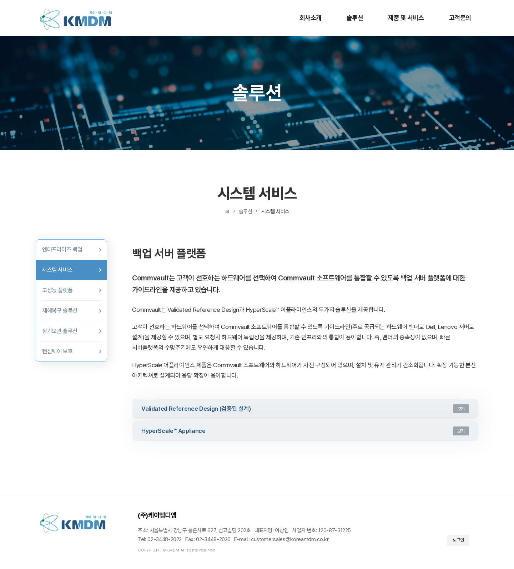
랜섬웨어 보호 (57, 351)
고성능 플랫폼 (57, 290)
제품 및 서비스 (406, 17)
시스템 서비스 (57, 269)
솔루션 (355, 17)
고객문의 (460, 17)
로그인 (458, 540)
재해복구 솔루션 (59, 310)
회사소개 (310, 17)
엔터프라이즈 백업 (62, 249)
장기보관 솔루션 (59, 331)
